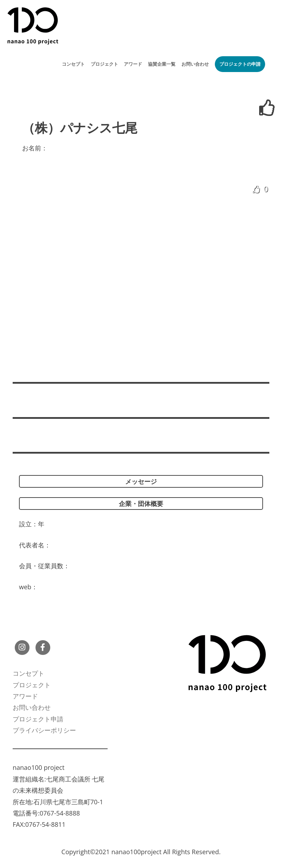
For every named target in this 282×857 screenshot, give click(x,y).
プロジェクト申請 (38, 719)
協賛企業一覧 (161, 64)
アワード (133, 64)
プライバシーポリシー (44, 730)
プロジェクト (104, 64)
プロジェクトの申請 (240, 64)
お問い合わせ (195, 64)
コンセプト (73, 64)
